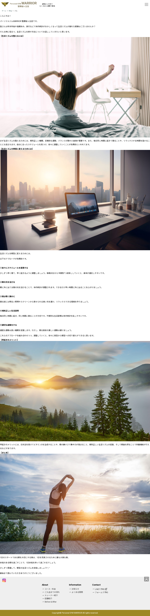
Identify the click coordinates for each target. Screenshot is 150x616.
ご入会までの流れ (52, 592)
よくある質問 (77, 592)
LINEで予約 (100, 589)
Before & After (50, 602)
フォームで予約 (101, 592)
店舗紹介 (48, 598)
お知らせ (75, 589)
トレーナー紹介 (51, 595)
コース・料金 (50, 589)
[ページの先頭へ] (146, 579)
